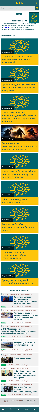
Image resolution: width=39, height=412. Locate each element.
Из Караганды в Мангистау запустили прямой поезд (24, 344)
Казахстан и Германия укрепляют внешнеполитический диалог (25, 389)
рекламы (19, 400)
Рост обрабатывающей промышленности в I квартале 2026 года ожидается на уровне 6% (26, 316)
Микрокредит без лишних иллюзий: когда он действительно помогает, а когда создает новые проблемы (19, 117)
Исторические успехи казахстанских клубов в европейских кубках (14, 255)
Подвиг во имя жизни (22, 358)
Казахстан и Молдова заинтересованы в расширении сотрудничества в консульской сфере (25, 300)
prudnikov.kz (31, 402)
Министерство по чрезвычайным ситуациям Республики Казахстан (17, 355)
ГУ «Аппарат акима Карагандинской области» (15, 340)
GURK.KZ (19, 3)
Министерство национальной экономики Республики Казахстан (19, 310)
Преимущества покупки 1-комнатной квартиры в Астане (17, 282)
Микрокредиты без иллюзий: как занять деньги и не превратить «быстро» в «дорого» (19, 174)
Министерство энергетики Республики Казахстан (15, 368)
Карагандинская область (28, 350)
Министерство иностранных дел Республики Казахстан (17, 294)
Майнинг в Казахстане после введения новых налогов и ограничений (17, 59)
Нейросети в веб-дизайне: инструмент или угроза (15, 201)
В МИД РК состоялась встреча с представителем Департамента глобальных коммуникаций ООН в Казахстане (18, 331)
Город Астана (27, 306)
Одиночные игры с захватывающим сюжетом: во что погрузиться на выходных (19, 146)
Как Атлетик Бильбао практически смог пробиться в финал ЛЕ (18, 227)
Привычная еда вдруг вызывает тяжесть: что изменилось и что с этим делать (19, 87)
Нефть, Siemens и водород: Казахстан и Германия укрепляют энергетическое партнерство (25, 374)
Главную (6, 27)
